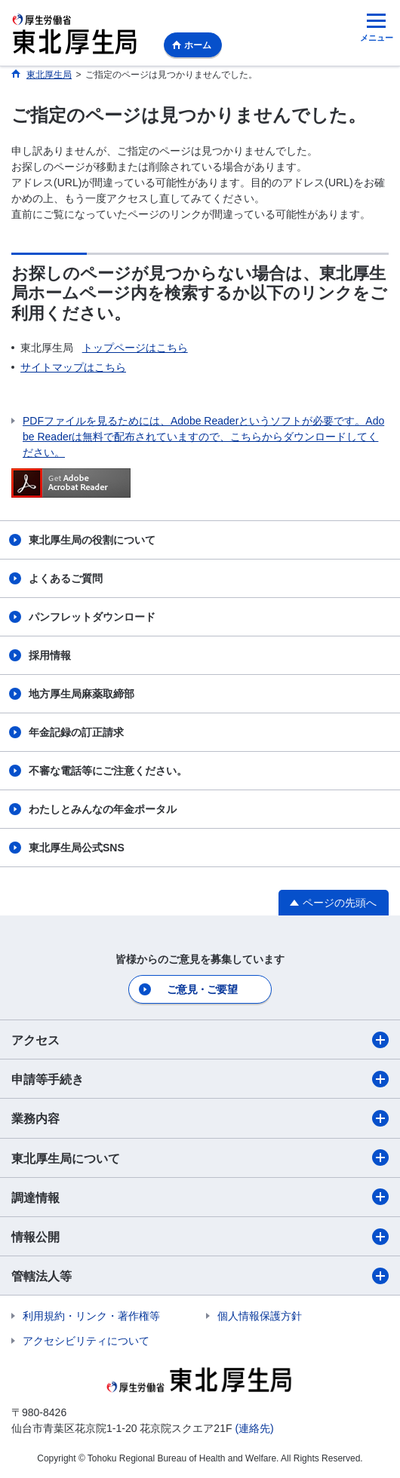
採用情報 (50, 655)
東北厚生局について (200, 1157)
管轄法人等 (200, 1276)
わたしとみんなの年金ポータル (103, 809)
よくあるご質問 (66, 578)
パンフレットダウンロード (92, 617)
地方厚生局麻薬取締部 (81, 694)
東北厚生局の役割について (92, 540)
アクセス (200, 1040)
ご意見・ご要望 (202, 989)
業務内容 (200, 1118)
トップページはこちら (135, 348)
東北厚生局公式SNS (77, 848)
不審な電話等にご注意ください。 (108, 771)
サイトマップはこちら (73, 367)
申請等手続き (200, 1079)
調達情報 (200, 1196)
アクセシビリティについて (86, 1341)
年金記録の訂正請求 (76, 732)
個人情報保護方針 (259, 1316)
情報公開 (200, 1236)
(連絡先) (254, 1428)
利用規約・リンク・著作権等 (91, 1316)
